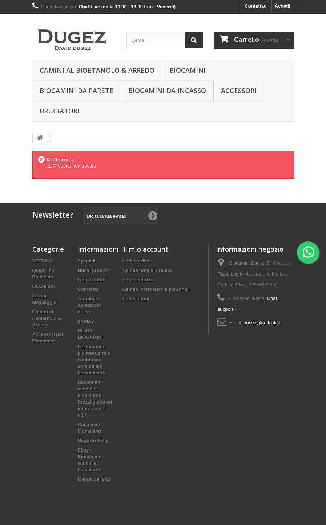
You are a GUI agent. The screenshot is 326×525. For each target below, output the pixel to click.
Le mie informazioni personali (156, 289)
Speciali (87, 261)
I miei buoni (136, 298)
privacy (86, 321)
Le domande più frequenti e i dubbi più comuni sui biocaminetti (94, 360)
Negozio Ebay (93, 440)
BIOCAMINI (187, 70)
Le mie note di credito (147, 270)
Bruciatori (60, 111)
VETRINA (42, 261)
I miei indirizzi (138, 279)
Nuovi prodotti (94, 270)
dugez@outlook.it (262, 322)
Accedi (282, 6)
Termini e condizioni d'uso (89, 305)
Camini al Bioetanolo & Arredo (97, 70)
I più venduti (92, 279)
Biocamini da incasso (167, 90)
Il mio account (145, 249)
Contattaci (256, 6)
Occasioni (43, 286)
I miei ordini (136, 261)
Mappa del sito (94, 479)
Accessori (239, 90)
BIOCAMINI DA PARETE (76, 90)
